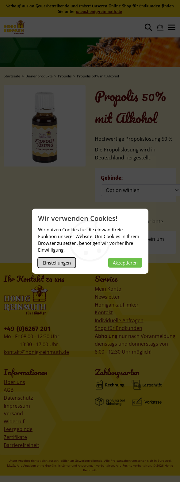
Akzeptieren (125, 263)
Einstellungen (57, 263)
